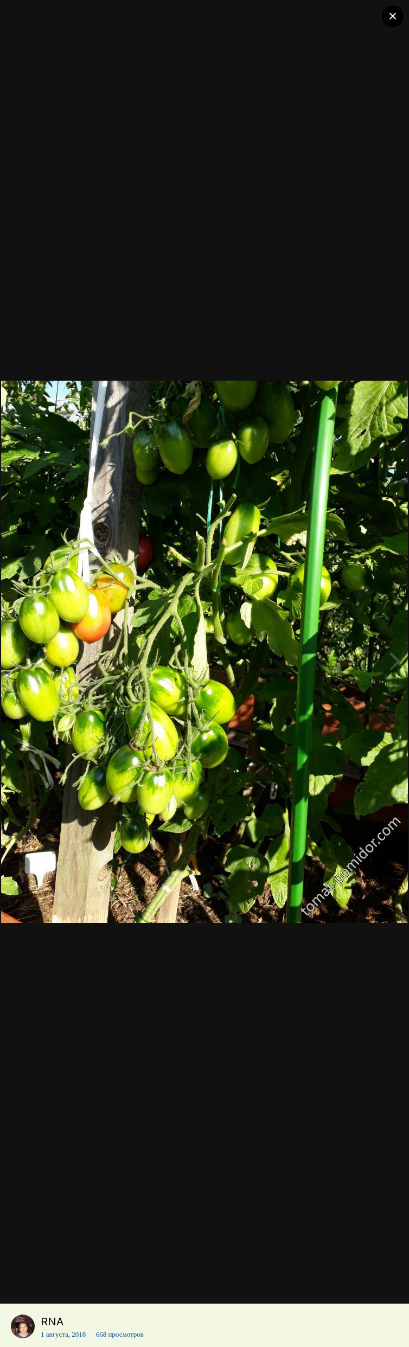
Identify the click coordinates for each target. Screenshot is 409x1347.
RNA (52, 1321)
